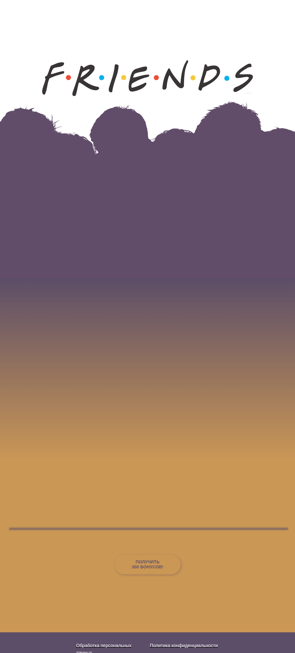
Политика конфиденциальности (184, 645)
